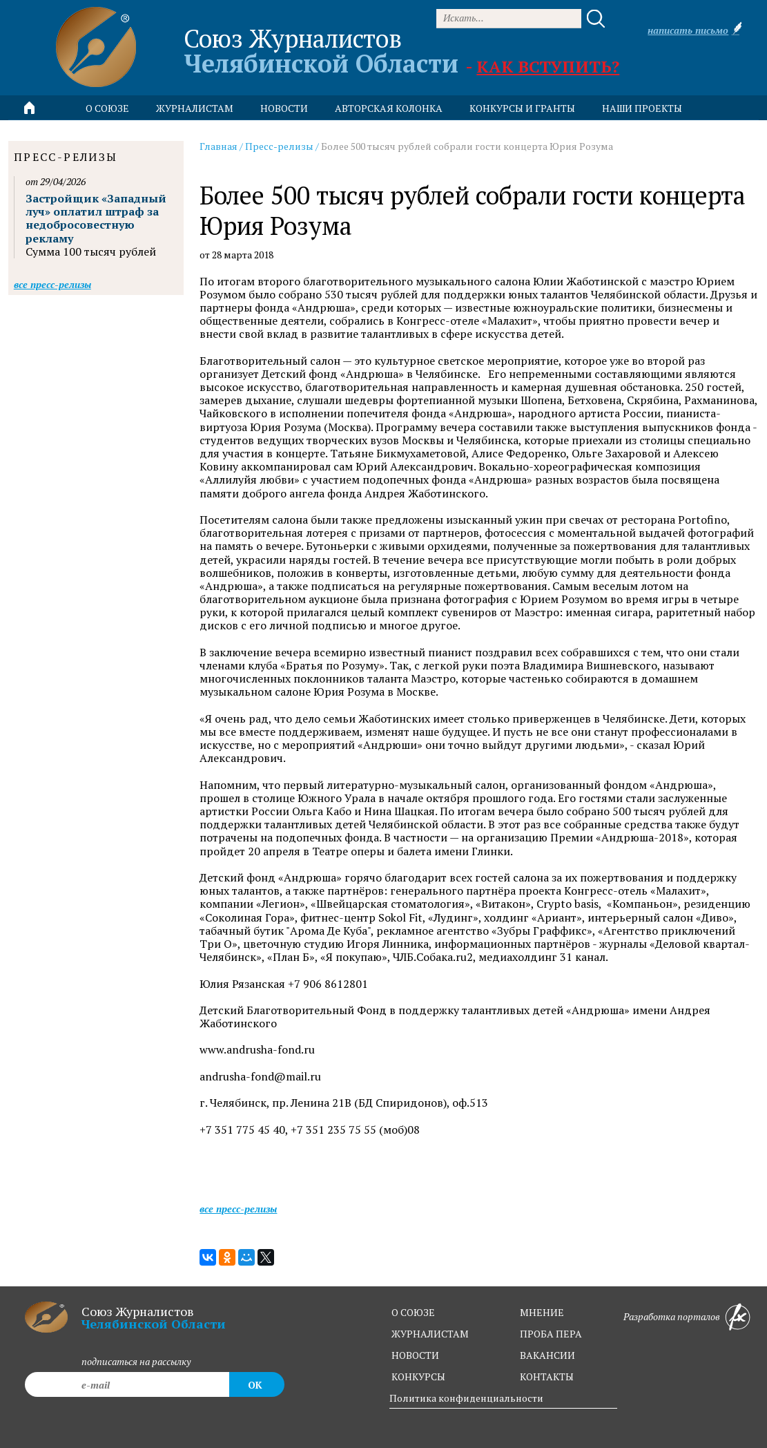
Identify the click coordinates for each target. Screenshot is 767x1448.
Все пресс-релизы (238, 1208)
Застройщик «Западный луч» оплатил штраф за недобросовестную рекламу (96, 218)
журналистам (430, 1333)
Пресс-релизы (279, 146)
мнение (542, 1312)
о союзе (413, 1312)
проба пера (551, 1333)
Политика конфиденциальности (466, 1397)
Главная (218, 146)
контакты (547, 1376)
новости (284, 108)
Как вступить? (547, 66)
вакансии (547, 1355)
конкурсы (418, 1376)
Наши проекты (642, 108)
